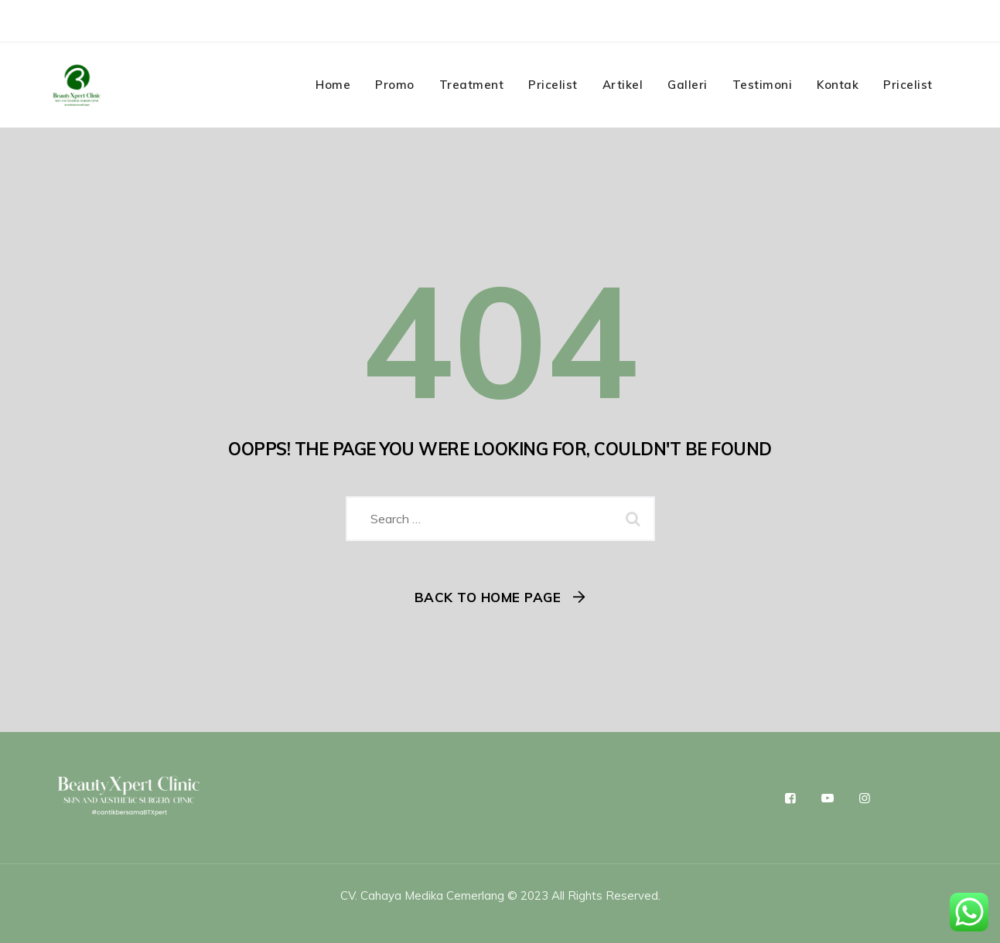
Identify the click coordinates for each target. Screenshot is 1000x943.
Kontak (837, 84)
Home (333, 84)
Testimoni (762, 84)
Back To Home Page (488, 597)
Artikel (622, 84)
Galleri (687, 84)
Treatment (471, 84)
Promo (395, 84)
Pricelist (553, 84)
